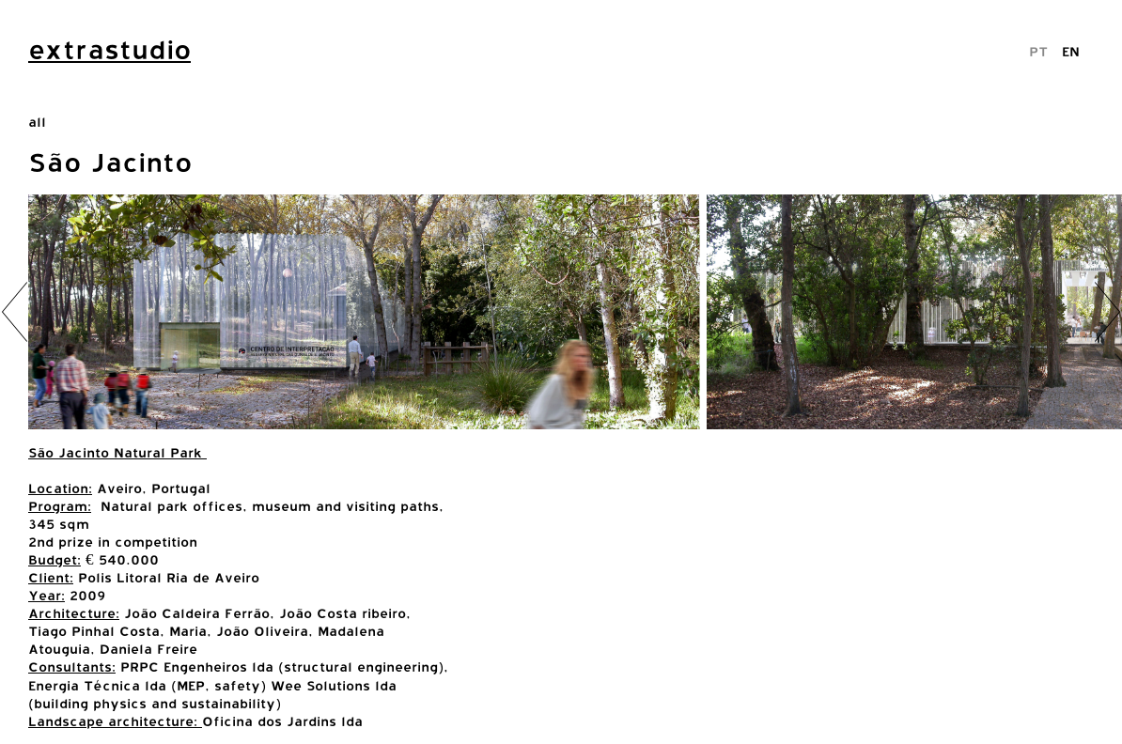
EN (1071, 51)
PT (1038, 51)
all (37, 122)
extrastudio (109, 50)
